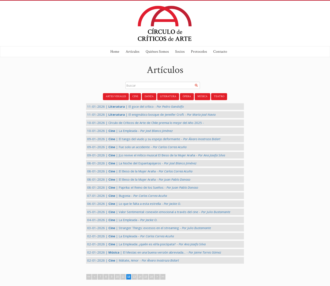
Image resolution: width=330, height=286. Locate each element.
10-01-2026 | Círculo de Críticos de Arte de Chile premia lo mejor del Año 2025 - (145, 123)
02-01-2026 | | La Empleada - (130, 236)
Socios (180, 51)
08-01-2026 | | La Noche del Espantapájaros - (142, 163)
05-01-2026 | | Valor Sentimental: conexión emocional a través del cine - (158, 212)
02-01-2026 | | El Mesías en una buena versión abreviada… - (154, 252)
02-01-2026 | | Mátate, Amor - (133, 260)
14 (140, 276)
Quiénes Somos (157, 51)
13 (134, 276)
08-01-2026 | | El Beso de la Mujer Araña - (139, 171)
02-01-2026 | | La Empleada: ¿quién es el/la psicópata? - (146, 244)
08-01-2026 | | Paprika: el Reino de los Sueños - (142, 187)
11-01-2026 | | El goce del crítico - (135, 106)
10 (117, 276)
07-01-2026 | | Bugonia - (127, 195)
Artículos (132, 51)
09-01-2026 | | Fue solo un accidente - (136, 147)
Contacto (220, 51)
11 (123, 276)
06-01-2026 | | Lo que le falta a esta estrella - (134, 203)
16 (151, 276)
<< (88, 276)
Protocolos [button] (199, 51)
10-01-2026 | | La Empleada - (130, 131)
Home (114, 51)
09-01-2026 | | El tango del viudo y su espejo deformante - (153, 139)
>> (162, 276)
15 (145, 276)
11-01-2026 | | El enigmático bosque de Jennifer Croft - (151, 114)
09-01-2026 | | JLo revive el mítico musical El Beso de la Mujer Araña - (156, 155)
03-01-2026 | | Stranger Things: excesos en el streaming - (149, 228)
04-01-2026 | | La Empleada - (122, 220)
